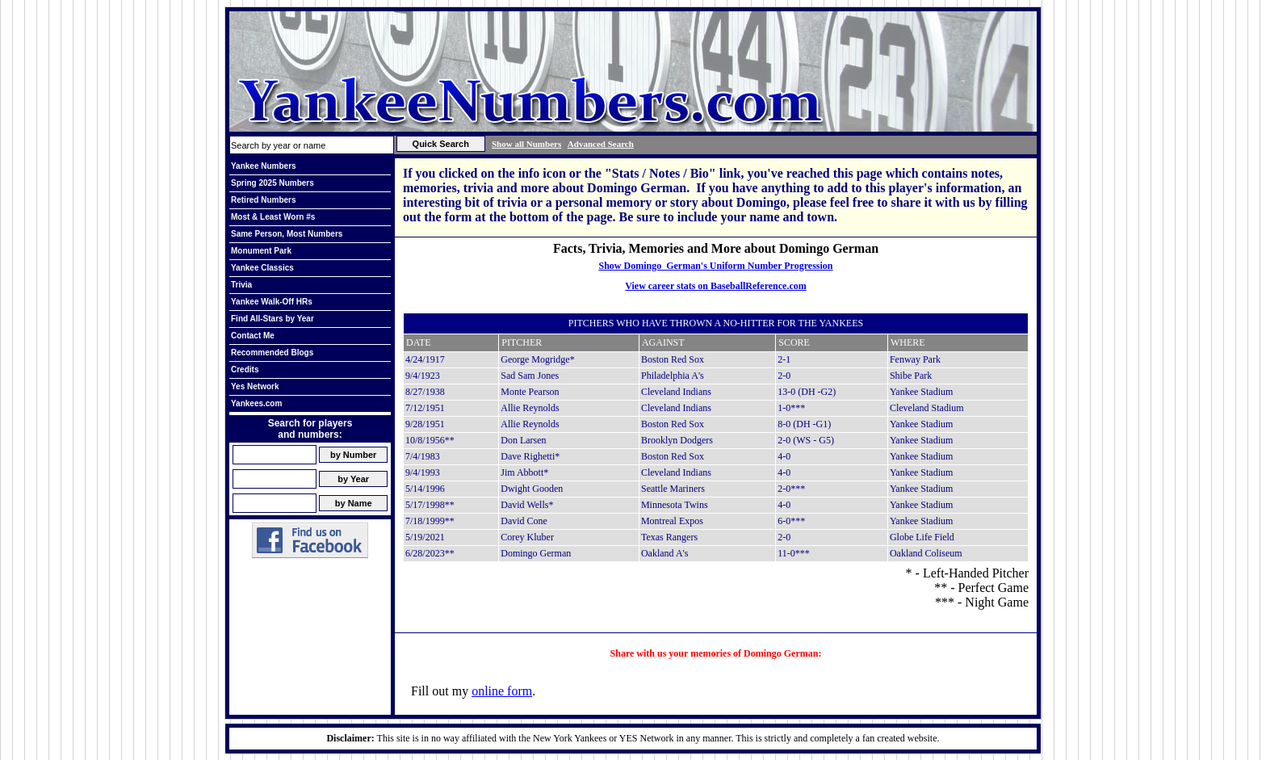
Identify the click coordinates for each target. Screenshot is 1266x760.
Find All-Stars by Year (272, 318)
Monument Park (261, 250)
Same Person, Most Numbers (286, 233)
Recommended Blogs (272, 352)
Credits (244, 369)
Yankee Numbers (263, 166)
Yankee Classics (262, 267)
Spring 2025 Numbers (272, 182)
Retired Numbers (263, 199)
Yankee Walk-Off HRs (271, 301)
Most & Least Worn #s (273, 216)
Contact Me (253, 335)
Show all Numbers (526, 144)
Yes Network (255, 386)
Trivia (241, 284)
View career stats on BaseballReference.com (716, 286)
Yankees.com (256, 403)
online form (502, 691)
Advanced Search (601, 144)
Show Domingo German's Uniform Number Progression (715, 265)
